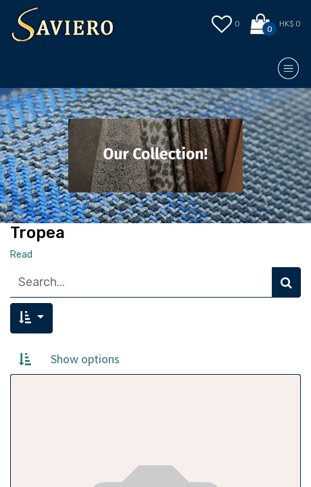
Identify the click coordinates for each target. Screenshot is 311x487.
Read (21, 254)
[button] (31, 318)
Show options (85, 359)
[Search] (286, 282)
